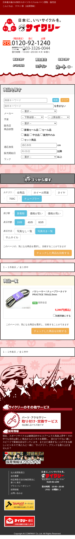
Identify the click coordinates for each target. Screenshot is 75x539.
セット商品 (30, 140)
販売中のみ (49, 135)
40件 (30, 222)
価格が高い (54, 213)
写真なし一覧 (24, 231)
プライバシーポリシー (21, 486)
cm (59, 145)
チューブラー (31, 198)
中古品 (36, 135)
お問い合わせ (17, 493)
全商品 (21, 192)
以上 (59, 157)
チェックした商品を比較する (53, 252)
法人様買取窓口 (18, 472)
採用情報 (15, 489)
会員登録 (30, 6)
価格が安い (36, 213)
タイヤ (61, 192)
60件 (41, 222)
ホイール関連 (41, 192)
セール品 (46, 130)
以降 (59, 151)
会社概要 (15, 476)
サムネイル (12, 237)
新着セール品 (31, 130)
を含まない (60, 106)
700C (12, 198)
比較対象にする (62, 315)
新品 (26, 135)
